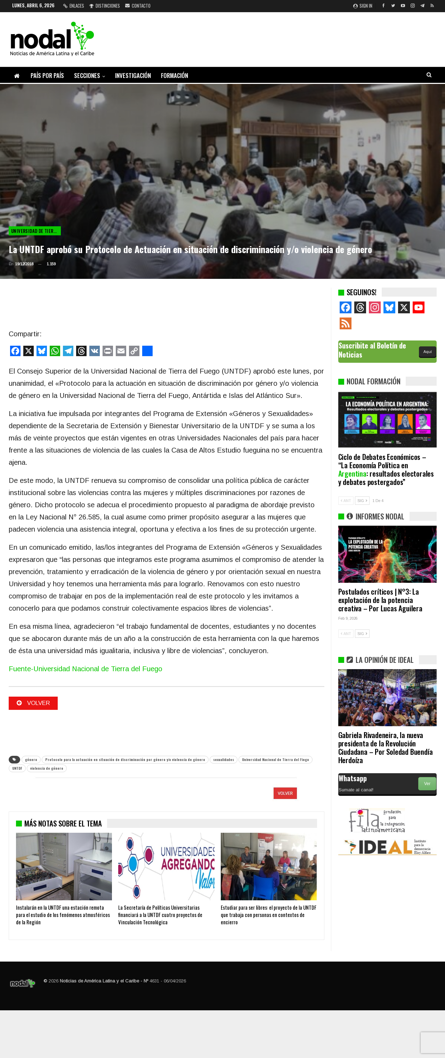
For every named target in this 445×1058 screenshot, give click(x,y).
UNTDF (17, 768)
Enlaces (73, 5)
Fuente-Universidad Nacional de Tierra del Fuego (85, 669)
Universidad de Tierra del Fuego (36, 230)
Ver (427, 783)
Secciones (87, 75)
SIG (362, 501)
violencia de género (46, 768)
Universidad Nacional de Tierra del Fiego (275, 760)
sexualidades (223, 760)
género (31, 760)
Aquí (427, 352)
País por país (47, 75)
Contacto (138, 5)
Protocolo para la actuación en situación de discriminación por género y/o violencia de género (125, 760)
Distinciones (104, 5)
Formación (174, 75)
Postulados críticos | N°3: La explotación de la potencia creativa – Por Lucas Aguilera (380, 599)
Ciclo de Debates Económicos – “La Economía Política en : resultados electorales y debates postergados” (386, 469)
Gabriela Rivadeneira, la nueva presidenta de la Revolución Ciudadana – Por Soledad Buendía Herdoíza (385, 747)
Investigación (133, 75)
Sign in (362, 5)
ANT (346, 501)
